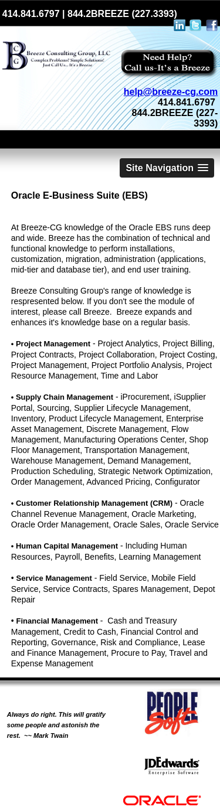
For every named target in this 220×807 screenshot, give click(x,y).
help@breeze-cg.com (171, 92)
